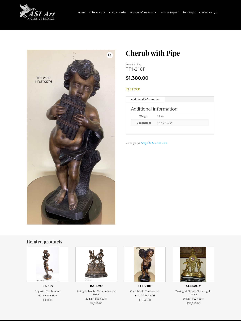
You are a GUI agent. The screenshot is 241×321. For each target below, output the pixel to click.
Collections (95, 12)
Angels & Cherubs (154, 143)
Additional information (145, 99)
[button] (110, 55)
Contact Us (205, 12)
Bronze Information (141, 12)
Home (81, 12)
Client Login (188, 12)
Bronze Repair (169, 12)
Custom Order (117, 12)
